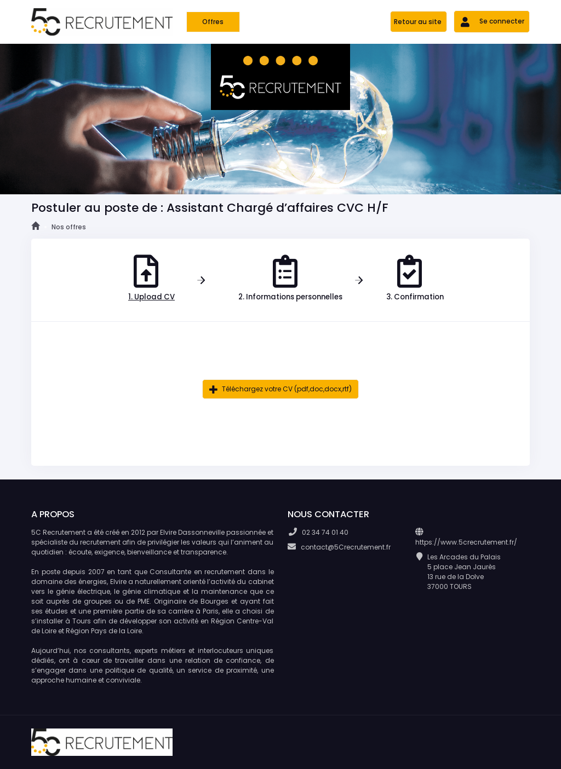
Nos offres (68, 227)
